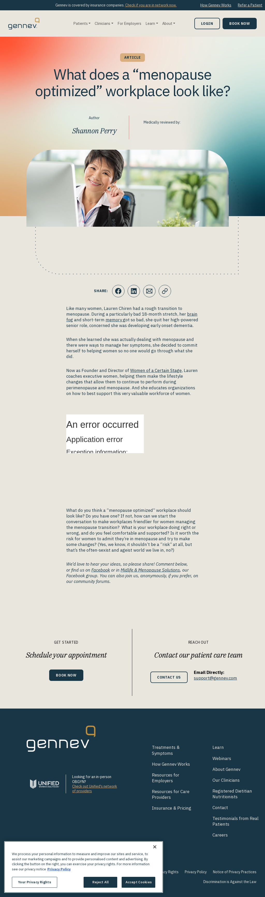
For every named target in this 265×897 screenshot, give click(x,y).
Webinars (221, 758)
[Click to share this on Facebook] (118, 291)
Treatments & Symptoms (166, 750)
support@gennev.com (215, 678)
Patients (80, 23)
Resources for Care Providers (170, 794)
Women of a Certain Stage (156, 370)
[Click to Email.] (149, 291)
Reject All (100, 882)
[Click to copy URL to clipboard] (165, 291)
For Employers (129, 23)
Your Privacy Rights (163, 872)
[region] (83, 867)
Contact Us (169, 677)
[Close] (154, 847)
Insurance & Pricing (171, 808)
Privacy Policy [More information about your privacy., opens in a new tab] (59, 869)
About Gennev (226, 769)
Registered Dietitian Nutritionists (232, 794)
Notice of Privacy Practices (234, 872)
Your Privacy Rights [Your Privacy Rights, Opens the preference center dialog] (34, 882)
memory (114, 320)
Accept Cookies (139, 882)
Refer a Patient (250, 5)
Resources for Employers (165, 778)
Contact (220, 807)
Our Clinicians (226, 780)
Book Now (239, 23)
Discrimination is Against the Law (229, 881)
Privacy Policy (196, 872)
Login (207, 23)
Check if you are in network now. (151, 5)
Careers (220, 835)
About (167, 23)
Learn (150, 23)
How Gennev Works (215, 5)
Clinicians (102, 23)
